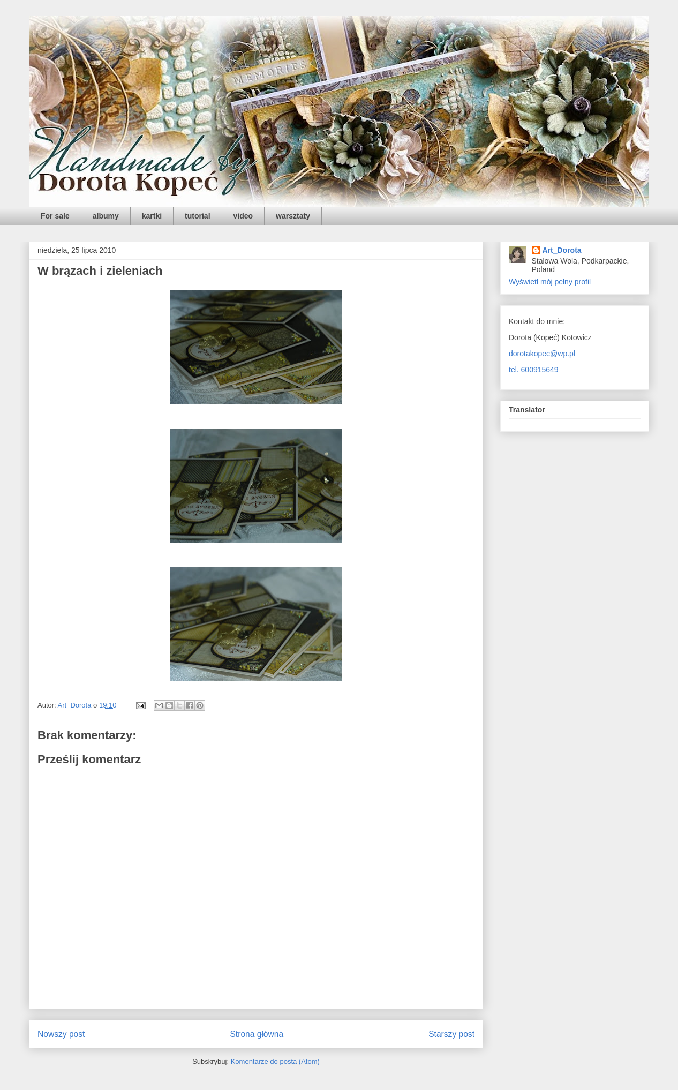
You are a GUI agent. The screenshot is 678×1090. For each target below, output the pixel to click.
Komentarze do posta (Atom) (275, 1061)
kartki (152, 216)
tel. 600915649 (534, 369)
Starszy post (451, 1034)
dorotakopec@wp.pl (542, 353)
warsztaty (293, 216)
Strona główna (256, 1034)
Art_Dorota (562, 250)
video (243, 216)
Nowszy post (61, 1034)
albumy (106, 216)
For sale (55, 216)
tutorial (197, 216)
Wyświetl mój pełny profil (550, 281)
